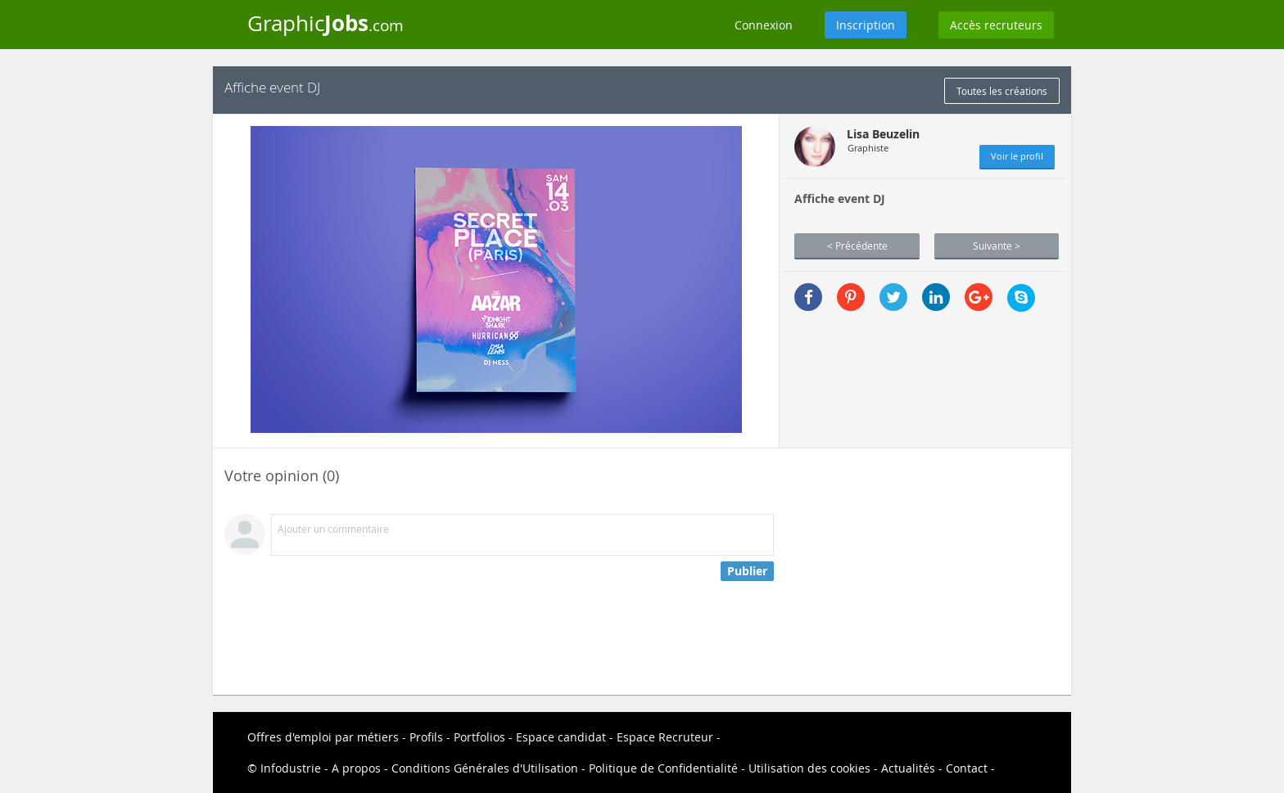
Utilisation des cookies (809, 768)
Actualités (908, 768)
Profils (426, 737)
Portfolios (479, 737)
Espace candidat (561, 737)
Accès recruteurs (996, 25)
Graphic (325, 23)
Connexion (764, 25)
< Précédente (857, 245)
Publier (747, 571)
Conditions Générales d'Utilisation (484, 768)
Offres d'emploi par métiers (323, 737)
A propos (356, 768)
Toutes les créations (1001, 90)
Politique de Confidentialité (663, 768)
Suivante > (996, 245)
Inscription (865, 25)
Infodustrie (290, 768)
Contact (967, 768)
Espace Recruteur (665, 737)
